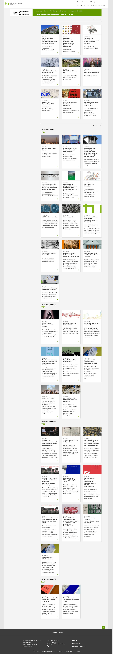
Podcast (63, 14)
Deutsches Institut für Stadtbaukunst (47, 14)
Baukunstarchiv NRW (75, 11)
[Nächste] (98, 19)
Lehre (46, 11)
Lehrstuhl (39, 11)
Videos (71, 14)
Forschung (53, 11)
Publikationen (63, 11)
